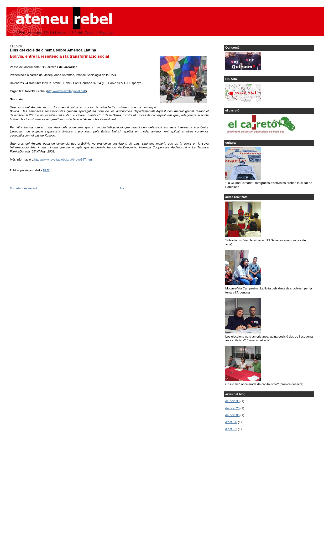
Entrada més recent (23, 188)
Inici (122, 188)
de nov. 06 (232, 415)
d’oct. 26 (231, 422)
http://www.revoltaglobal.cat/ (66, 91)
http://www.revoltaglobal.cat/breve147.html (63, 159)
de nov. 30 (232, 401)
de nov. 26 (232, 408)
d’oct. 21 (231, 429)
